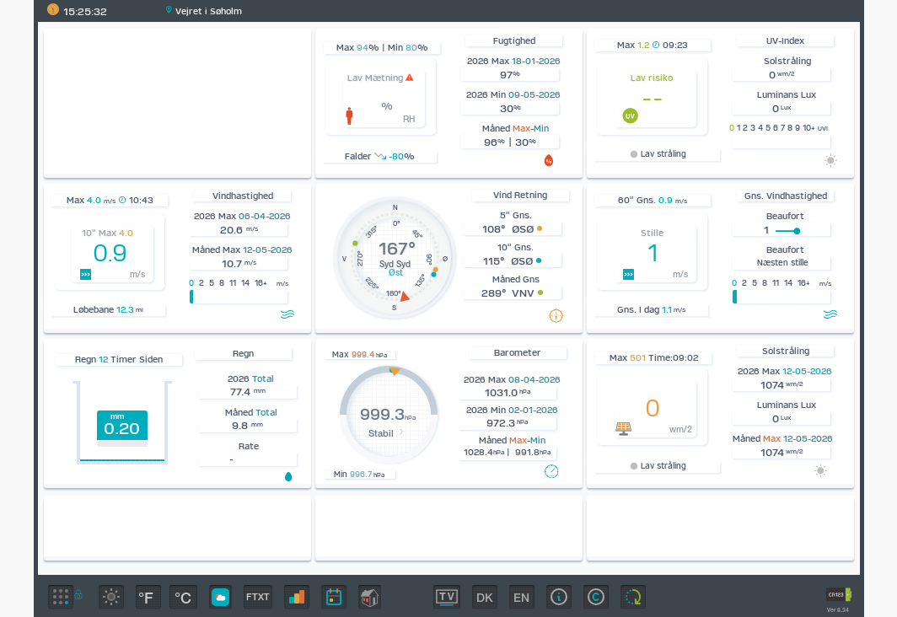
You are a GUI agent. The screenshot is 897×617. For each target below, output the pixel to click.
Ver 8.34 (838, 610)
